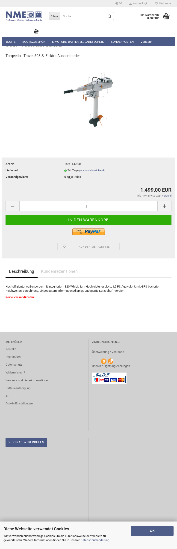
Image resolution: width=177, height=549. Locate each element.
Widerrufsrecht (15, 372)
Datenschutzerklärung (94, 540)
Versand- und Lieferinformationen (27, 380)
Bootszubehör (33, 41)
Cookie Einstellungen (19, 403)
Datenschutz (14, 364)
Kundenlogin (138, 3)
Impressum (13, 356)
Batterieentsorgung (18, 388)
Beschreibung (21, 271)
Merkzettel (163, 3)
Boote (10, 41)
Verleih (146, 41)
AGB (8, 396)
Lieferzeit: (12, 170)
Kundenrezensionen (59, 271)
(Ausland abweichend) (92, 170)
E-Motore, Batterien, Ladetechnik (78, 41)
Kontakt (11, 349)
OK (152, 531)
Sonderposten (122, 41)
